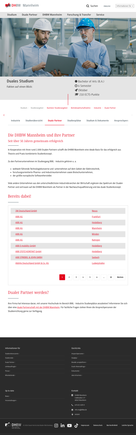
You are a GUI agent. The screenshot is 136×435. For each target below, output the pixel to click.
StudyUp (74, 358)
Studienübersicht (34, 121)
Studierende (9, 358)
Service (100, 15)
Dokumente (75, 371)
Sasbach (95, 257)
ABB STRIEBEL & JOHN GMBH (28, 257)
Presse (7, 371)
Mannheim (97, 228)
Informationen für (125, 6)
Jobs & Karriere (76, 375)
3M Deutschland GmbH (26, 210)
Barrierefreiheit (112, 425)
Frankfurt (96, 216)
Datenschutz (97, 425)
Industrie (15, 121)
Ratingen (96, 240)
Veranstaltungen (10, 400)
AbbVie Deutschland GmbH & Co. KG (32, 263)
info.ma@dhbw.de (81, 410)
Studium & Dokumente (97, 121)
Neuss (94, 210)
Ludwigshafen (98, 263)
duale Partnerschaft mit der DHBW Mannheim (38, 307)
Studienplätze (74, 121)
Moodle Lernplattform (78, 362)
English (107, 6)
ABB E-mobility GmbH (25, 245)
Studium (12, 15)
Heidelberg (97, 222)
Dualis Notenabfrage (78, 366)
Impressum (85, 425)
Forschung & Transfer (79, 15)
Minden (95, 234)
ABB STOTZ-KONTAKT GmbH (28, 251)
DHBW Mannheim (52, 15)
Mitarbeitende (10, 375)
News (7, 396)
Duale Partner (29, 15)
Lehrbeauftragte (10, 366)
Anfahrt (77, 414)
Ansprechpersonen (77, 354)
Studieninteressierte (12, 354)
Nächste (120, 277)
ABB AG (19, 216)
